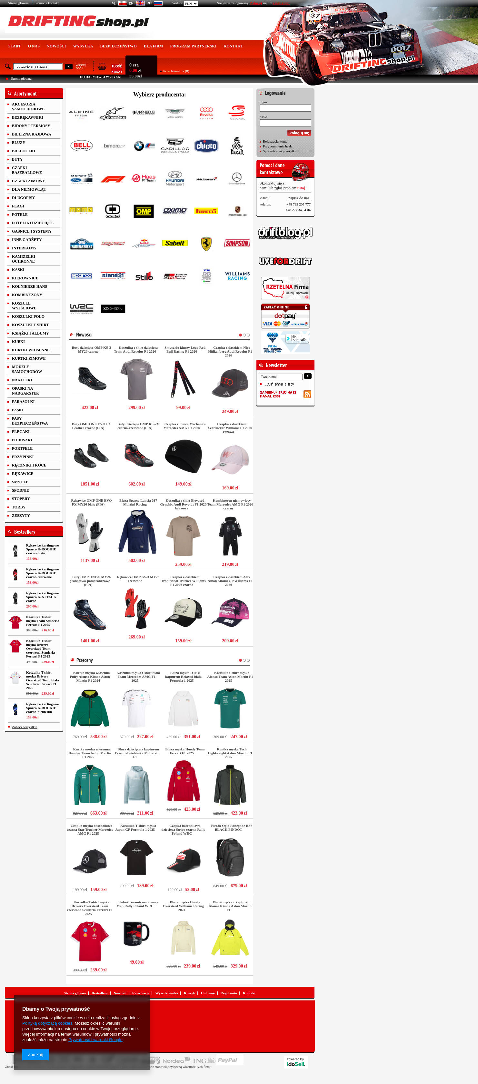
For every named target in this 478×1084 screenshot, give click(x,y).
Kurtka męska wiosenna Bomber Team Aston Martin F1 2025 (89, 753)
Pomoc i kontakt (47, 3)
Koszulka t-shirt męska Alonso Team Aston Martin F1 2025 (230, 676)
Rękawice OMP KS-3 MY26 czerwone (138, 579)
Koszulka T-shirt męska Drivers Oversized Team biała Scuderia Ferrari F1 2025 (42, 680)
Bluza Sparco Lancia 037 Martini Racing (138, 502)
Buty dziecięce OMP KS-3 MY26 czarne (91, 349)
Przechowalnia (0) (176, 71)
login (263, 102)
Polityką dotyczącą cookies (47, 1023)
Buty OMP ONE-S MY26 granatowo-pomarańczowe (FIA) (90, 581)
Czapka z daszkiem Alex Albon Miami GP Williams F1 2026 (230, 581)
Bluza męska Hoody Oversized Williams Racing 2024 (183, 906)
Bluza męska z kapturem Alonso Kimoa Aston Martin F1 (230, 906)
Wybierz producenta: (159, 94)
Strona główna (18, 3)
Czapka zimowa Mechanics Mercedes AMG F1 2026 (185, 426)
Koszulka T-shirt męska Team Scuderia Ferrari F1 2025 (42, 621)
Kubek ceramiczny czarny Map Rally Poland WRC (137, 904)
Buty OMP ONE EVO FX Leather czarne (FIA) (91, 426)
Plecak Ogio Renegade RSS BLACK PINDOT (231, 827)
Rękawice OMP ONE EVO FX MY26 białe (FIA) (91, 502)
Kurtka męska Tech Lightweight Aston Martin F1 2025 (230, 753)
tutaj (301, 188)
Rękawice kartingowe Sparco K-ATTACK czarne (42, 597)
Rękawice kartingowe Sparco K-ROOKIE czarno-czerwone (42, 573)
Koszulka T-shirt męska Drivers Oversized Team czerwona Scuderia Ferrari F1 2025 (40, 648)
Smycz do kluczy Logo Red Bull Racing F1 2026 (184, 349)
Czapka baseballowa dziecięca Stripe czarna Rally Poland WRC (183, 829)
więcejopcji (81, 66)
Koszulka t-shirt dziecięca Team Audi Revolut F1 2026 (136, 349)
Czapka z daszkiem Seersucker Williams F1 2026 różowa (230, 428)
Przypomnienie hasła (278, 146)
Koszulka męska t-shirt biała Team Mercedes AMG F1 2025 (138, 676)
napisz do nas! (299, 198)
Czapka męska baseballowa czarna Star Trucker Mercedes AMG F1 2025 (90, 829)
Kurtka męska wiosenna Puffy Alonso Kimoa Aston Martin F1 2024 (90, 676)
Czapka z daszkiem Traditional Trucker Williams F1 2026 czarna (183, 581)
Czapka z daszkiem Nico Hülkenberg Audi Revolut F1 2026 (230, 351)
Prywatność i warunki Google (95, 1039)
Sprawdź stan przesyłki (279, 151)
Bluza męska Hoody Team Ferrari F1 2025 (185, 751)
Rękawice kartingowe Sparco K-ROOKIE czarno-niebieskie (42, 708)
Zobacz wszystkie (24, 727)
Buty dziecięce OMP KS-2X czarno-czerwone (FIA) (138, 426)
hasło (263, 117)
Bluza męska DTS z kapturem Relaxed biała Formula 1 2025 (183, 676)
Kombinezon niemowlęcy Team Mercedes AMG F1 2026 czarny (230, 504)
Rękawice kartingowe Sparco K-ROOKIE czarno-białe (42, 549)
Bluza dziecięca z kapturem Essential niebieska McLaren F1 (137, 753)
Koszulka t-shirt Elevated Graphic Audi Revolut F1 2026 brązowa (183, 504)
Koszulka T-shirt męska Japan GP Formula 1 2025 (135, 827)
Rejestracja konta (275, 141)
